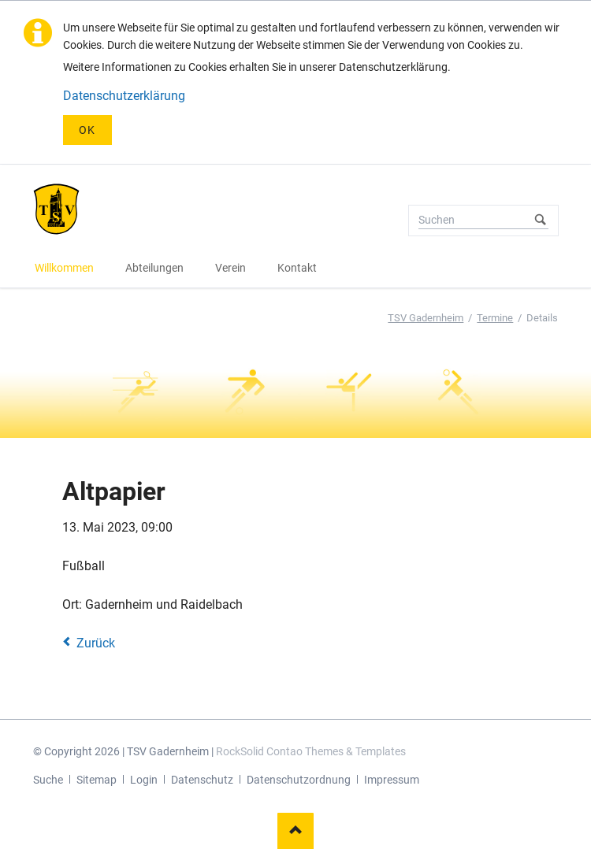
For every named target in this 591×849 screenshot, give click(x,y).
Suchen (541, 220)
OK (87, 130)
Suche (48, 779)
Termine (495, 318)
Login (144, 779)
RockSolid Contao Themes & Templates (311, 751)
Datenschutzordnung (299, 779)
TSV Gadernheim (425, 318)
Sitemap (96, 779)
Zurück (95, 643)
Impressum (391, 779)
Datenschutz (202, 779)
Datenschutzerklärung (124, 95)
